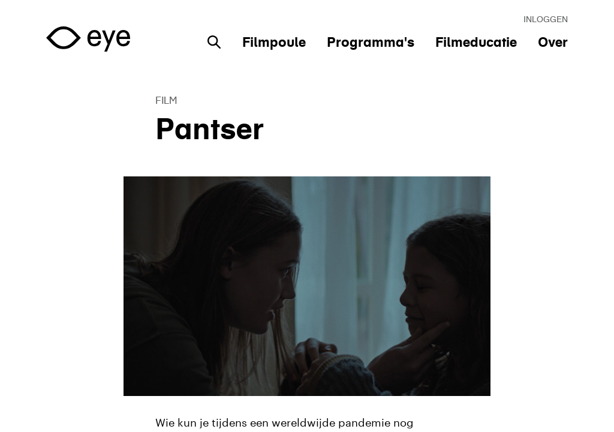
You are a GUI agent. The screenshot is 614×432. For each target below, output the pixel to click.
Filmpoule (274, 42)
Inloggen (545, 19)
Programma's (370, 42)
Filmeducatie (476, 42)
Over (553, 42)
